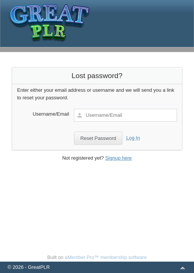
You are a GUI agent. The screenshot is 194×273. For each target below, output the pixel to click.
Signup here (118, 158)
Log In (133, 138)
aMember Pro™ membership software (106, 257)
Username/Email (51, 114)
